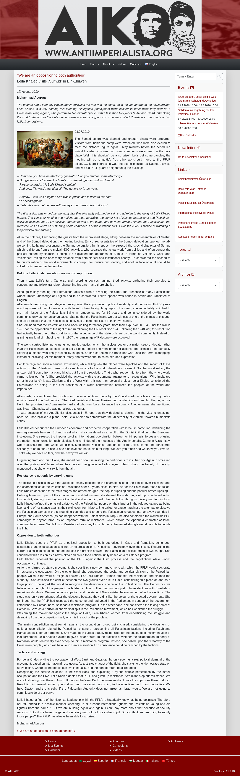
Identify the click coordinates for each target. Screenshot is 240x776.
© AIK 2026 (12, 771)
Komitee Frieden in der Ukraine (196, 236)
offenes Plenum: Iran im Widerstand (198, 123)
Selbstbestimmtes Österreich (194, 178)
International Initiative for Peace (196, 212)
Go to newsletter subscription (195, 157)
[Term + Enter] (195, 76)
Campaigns (120, 745)
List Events (55, 745)
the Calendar (187, 135)
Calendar (54, 750)
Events (94, 64)
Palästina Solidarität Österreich (196, 202)
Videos (122, 64)
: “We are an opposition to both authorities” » (46, 730)
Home (82, 64)
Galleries (135, 64)
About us (108, 64)
